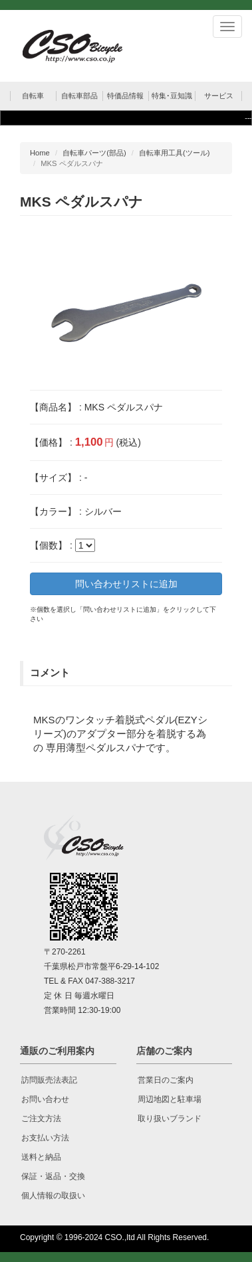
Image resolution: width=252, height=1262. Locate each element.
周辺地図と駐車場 (169, 1099)
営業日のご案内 (165, 1080)
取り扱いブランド (169, 1118)
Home (40, 153)
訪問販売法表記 (49, 1080)
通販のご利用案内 (57, 1050)
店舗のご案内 (164, 1050)
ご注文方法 (41, 1118)
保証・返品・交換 (53, 1176)
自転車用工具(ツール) (174, 153)
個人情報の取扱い (53, 1195)
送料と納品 (41, 1157)
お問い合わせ (45, 1099)
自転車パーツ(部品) (94, 153)
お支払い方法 (45, 1137)
